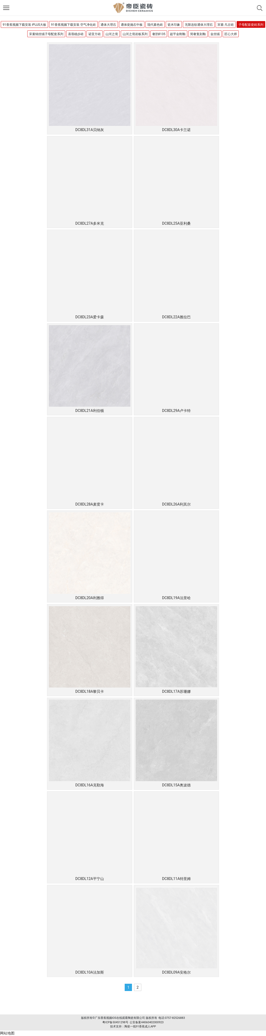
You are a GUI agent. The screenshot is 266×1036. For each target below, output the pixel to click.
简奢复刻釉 (198, 34)
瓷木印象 (174, 25)
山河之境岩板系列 (135, 34)
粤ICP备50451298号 (115, 1022)
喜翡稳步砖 (76, 34)
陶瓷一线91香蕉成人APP (140, 1026)
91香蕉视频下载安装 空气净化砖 (73, 25)
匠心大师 (230, 34)
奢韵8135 (158, 34)
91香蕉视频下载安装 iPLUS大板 (24, 25)
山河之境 (111, 34)
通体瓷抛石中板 (132, 25)
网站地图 (7, 1033)
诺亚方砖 (94, 34)
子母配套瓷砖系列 (250, 25)
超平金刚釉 (177, 34)
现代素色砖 (155, 25)
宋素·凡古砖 (225, 25)
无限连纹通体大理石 (199, 25)
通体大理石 (108, 25)
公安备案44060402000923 (147, 1022)
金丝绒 (215, 34)
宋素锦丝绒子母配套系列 (46, 34)
